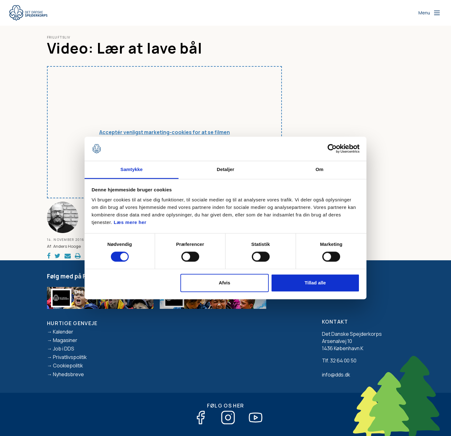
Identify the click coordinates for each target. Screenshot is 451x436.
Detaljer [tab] (225, 169)
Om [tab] (319, 169)
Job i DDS (63, 348)
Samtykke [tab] (132, 169)
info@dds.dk (336, 374)
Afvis (224, 282)
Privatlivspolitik (70, 357)
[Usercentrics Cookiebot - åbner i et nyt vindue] (332, 148)
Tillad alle (315, 282)
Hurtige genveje (72, 323)
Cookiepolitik (68, 365)
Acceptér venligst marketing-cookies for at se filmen (164, 132)
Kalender (63, 331)
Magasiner (65, 340)
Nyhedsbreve (68, 374)
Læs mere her (130, 222)
